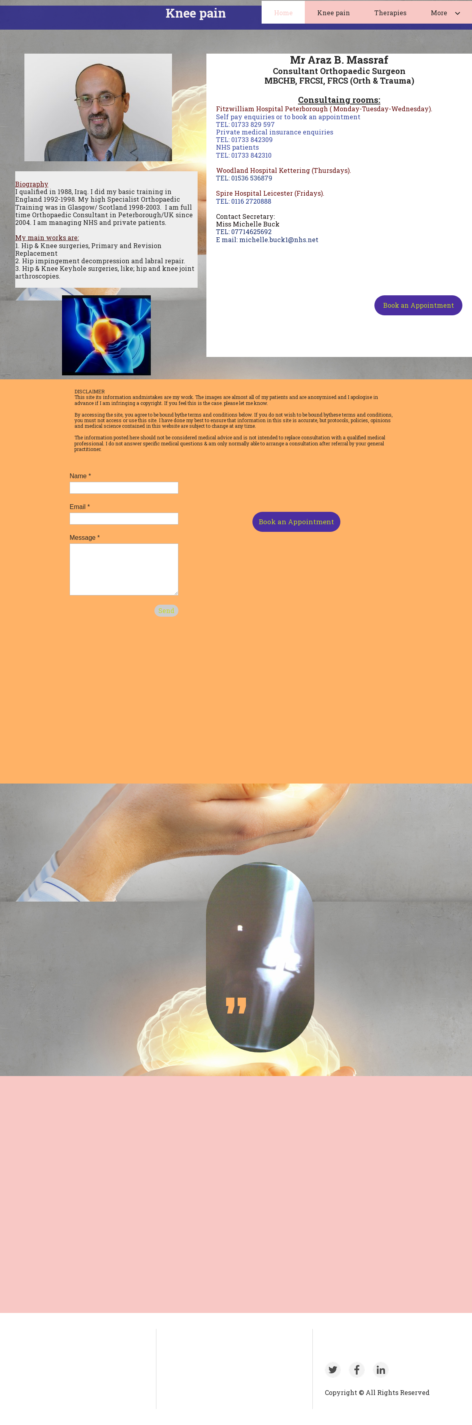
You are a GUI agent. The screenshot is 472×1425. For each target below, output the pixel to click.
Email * (80, 506)
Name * (80, 476)
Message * (85, 537)
